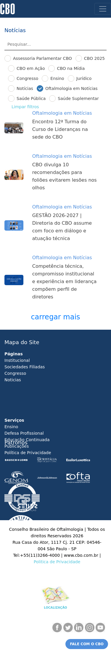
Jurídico (84, 78)
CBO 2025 (94, 58)
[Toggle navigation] (102, 9)
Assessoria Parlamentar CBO (42, 58)
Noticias (12, 379)
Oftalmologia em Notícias (71, 88)
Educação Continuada (27, 439)
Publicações (16, 446)
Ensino (57, 78)
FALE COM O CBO (87, 644)
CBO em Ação (31, 68)
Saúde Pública (31, 98)
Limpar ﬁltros (25, 106)
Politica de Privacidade (57, 561)
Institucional (17, 360)
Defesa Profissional (24, 433)
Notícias (25, 88)
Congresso (27, 78)
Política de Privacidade (27, 452)
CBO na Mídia (71, 68)
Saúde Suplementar (78, 98)
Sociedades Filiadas (24, 366)
